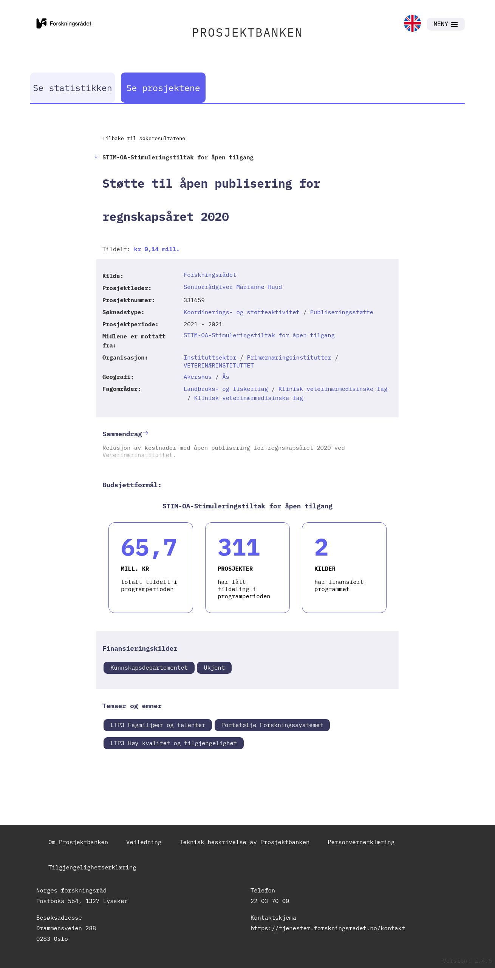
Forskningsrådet (210, 274)
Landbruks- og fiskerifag (226, 388)
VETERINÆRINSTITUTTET (219, 365)
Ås (225, 376)
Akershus (198, 376)
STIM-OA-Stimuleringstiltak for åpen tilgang (259, 335)
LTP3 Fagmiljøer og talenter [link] (157, 725)
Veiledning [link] (143, 842)
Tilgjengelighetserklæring (92, 867)
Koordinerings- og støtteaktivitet (242, 312)
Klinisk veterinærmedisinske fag (332, 388)
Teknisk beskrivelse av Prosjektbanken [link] (244, 842)
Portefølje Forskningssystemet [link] (272, 725)
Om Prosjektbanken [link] (78, 842)
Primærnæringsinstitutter (289, 357)
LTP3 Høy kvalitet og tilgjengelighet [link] (173, 743)
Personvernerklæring (361, 842)
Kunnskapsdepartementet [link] (149, 667)
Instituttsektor (210, 357)
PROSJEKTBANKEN (247, 32)
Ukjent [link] (214, 667)
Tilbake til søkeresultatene (143, 138)
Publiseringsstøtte (341, 312)
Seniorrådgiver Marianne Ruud (233, 286)
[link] (412, 24)
